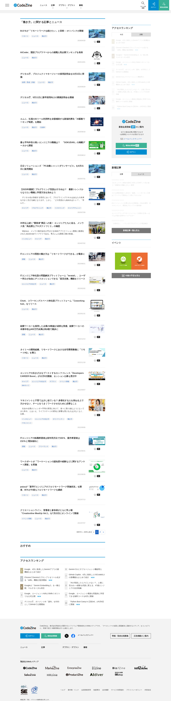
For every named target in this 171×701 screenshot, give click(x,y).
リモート (25, 36)
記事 (53, 5)
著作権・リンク (73, 690)
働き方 (44, 36)
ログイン (131, 152)
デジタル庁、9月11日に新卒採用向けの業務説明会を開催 (47, 97)
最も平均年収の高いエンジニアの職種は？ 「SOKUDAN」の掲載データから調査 (52, 144)
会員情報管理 (86, 690)
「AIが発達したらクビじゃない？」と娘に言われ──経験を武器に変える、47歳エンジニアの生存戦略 (87, 585)
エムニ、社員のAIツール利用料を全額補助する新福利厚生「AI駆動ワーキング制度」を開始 (52, 120)
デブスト (53, 381)
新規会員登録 (130, 145)
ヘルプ (62, 690)
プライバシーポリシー (134, 690)
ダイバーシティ (58, 419)
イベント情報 (64, 381)
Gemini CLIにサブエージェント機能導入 (85, 569)
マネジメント (26, 423)
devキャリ (25, 385)
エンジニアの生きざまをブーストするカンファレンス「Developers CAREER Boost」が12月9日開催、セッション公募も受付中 (52, 374)
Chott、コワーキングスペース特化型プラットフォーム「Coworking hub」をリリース (52, 302)
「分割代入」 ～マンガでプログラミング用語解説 (130, 223)
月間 (141, 34)
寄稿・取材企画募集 (120, 636)
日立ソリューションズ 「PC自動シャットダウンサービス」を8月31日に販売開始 (52, 167)
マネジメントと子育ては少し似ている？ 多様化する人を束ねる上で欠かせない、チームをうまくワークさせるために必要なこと (51, 402)
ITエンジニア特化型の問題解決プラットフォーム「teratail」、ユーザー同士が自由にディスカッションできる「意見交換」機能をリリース (52, 277)
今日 (121, 34)
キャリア (25, 208)
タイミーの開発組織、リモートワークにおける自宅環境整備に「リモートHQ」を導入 (52, 351)
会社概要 (105, 690)
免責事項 (96, 690)
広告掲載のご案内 (141, 636)
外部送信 (148, 690)
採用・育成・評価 (28, 82)
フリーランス (43, 446)
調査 (23, 259)
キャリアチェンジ (74, 208)
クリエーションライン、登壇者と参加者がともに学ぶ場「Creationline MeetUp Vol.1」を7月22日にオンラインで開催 (49, 511)
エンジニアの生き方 (29, 284)
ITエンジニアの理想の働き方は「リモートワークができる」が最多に (52, 254)
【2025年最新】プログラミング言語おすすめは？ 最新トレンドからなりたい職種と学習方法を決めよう (51, 191)
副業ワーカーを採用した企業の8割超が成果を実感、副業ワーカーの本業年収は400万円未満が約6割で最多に (52, 327)
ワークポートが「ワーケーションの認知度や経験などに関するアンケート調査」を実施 (52, 463)
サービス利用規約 (117, 690)
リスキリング (59, 208)
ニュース (43, 5)
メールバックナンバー (131, 139)
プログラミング (37, 208)
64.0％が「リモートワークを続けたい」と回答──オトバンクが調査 (52, 31)
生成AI (42, 127)
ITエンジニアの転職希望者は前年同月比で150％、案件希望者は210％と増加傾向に (50, 439)
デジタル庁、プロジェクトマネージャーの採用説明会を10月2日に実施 (52, 75)
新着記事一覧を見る (131, 230)
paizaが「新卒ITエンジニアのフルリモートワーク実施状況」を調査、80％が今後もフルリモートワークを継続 (51, 488)
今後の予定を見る (131, 275)
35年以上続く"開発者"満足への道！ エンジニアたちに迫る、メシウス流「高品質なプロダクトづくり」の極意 (52, 224)
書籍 (81, 5)
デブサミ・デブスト (67, 5)
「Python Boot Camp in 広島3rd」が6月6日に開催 (133, 106)
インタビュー (26, 239)
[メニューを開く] (7, 5)
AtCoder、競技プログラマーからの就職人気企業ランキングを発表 (51, 52)
